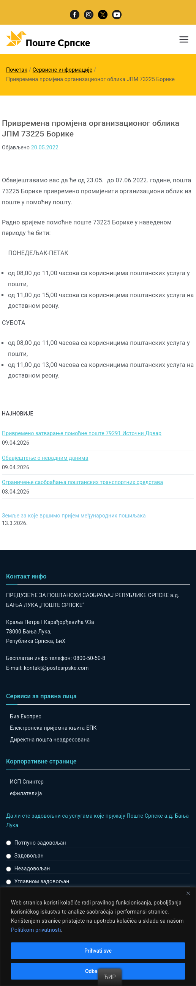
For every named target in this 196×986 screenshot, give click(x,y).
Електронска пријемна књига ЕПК (53, 728)
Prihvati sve (98, 951)
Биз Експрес (25, 716)
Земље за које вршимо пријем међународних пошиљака (74, 516)
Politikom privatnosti (36, 930)
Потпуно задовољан (40, 843)
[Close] (188, 893)
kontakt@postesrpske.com (56, 668)
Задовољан (29, 856)
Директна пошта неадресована (50, 740)
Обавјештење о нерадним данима (45, 458)
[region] (98, 936)
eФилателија (26, 793)
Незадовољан (32, 868)
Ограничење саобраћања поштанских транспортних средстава (82, 482)
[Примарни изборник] (184, 39)
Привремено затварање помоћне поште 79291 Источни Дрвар (81, 433)
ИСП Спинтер (27, 782)
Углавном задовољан (42, 881)
